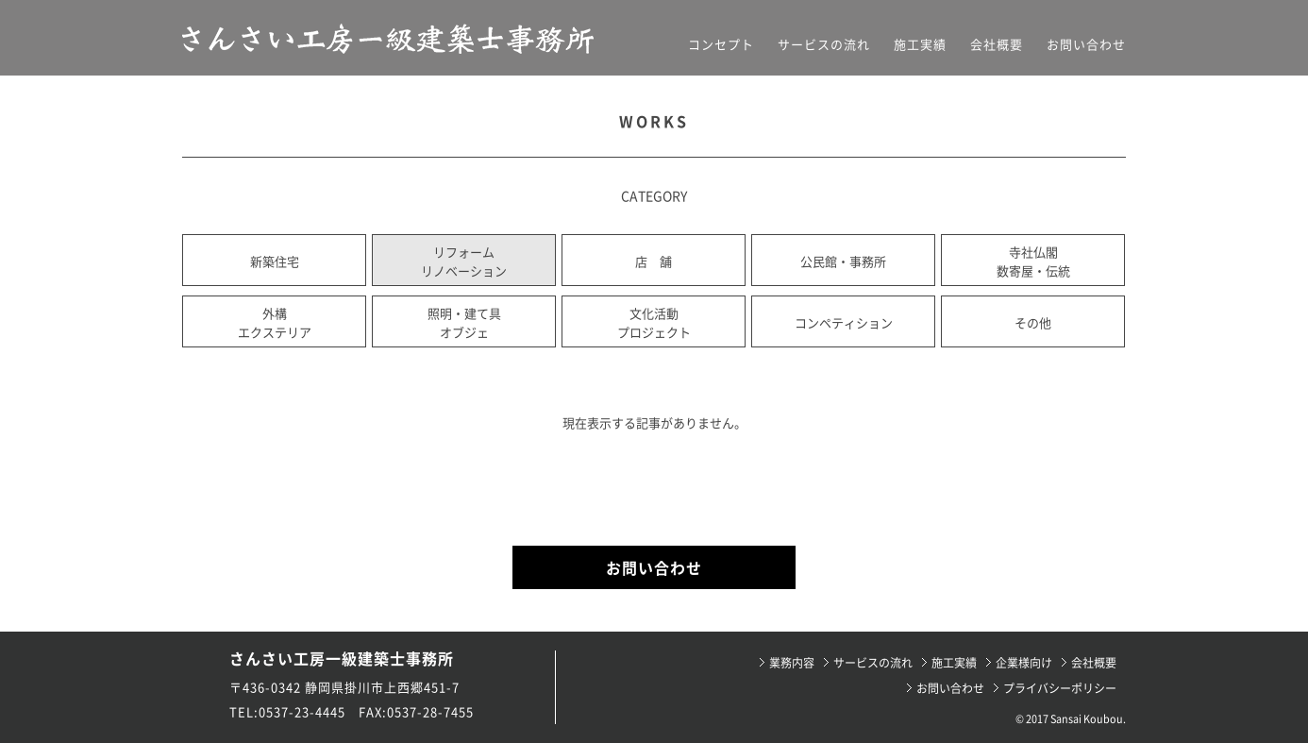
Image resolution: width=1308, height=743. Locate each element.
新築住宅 (274, 261)
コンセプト (721, 44)
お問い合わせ (1086, 44)
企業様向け (1024, 662)
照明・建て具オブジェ (464, 322)
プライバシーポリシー (1059, 688)
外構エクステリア (274, 322)
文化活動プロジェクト (654, 322)
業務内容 (791, 662)
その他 (1033, 322)
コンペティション (844, 322)
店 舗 (653, 261)
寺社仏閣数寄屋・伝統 (1033, 261)
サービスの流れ (824, 44)
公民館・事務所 (843, 261)
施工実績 (920, 44)
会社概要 (996, 44)
